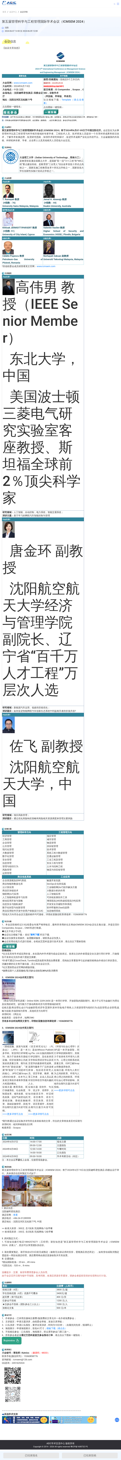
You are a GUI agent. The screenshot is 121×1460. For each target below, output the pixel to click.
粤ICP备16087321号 (79, 1446)
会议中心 (13, 12)
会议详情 (24, 12)
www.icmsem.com (23, 83)
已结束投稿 (89, 1455)
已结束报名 (31, 1455)
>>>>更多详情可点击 (12, 1114)
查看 (15, 1215)
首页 (4, 12)
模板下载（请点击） (57, 1328)
